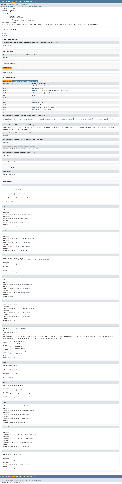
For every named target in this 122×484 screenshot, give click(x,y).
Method (21, 6)
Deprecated (25, 1)
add (33, 85)
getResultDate (69, 118)
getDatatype (59, 118)
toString (5, 121)
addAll (34, 90)
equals (44, 118)
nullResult (97, 118)
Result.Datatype (8, 45)
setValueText (83, 119)
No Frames (24, 4)
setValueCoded (39, 119)
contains (5, 118)
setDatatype (105, 118)
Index (31, 1)
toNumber (106, 119)
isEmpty (34, 97)
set (33, 109)
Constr (16, 6)
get (54, 118)
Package (8, 1)
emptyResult (37, 118)
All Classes (33, 4)
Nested (7, 6)
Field (11, 6)
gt (86, 118)
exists (50, 118)
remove (34, 102)
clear (34, 95)
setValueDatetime (50, 119)
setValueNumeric (62, 119)
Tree (20, 1)
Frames (18, 4)
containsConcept (21, 118)
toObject (112, 119)
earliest (30, 118)
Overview (2, 1)
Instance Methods (18, 81)
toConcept (91, 119)
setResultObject (18, 119)
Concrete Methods (31, 81)
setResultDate (7, 119)
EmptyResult (7, 72)
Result (20, 17)
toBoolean (35, 112)
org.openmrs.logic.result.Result (19, 19)
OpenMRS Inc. (12, 482)
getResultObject (79, 118)
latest (90, 118)
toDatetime (99, 119)
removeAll (35, 107)
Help (34, 1)
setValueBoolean (29, 119)
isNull (34, 100)
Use (17, 1)
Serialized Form (6, 35)
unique (12, 121)
